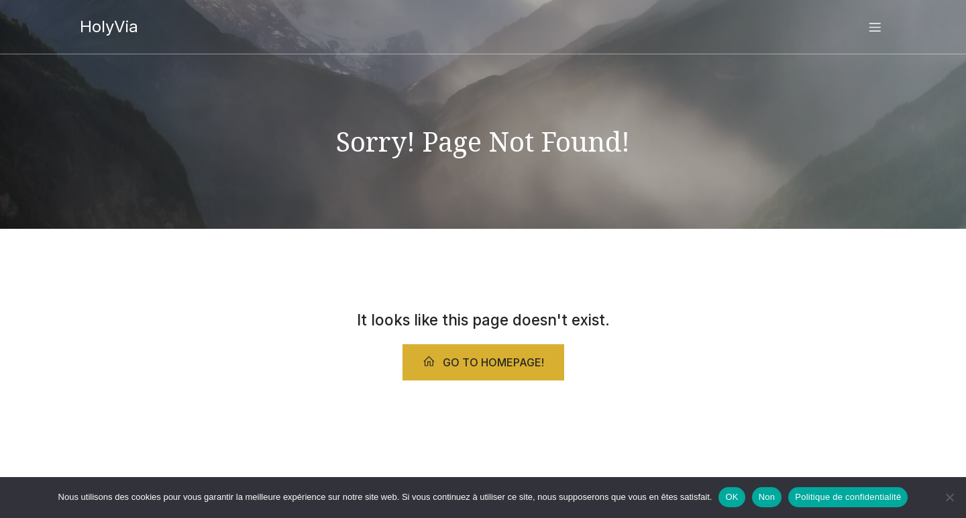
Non (767, 497)
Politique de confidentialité (848, 497)
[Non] (949, 497)
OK (731, 497)
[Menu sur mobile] (874, 26)
